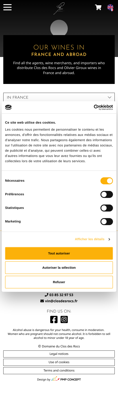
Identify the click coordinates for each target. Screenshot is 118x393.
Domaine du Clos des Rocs (61, 346)
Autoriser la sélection (59, 267)
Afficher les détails (89, 239)
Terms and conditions (58, 370)
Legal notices (59, 354)
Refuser (59, 282)
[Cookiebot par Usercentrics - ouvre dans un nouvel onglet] (94, 107)
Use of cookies (59, 362)
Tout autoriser (59, 253)
